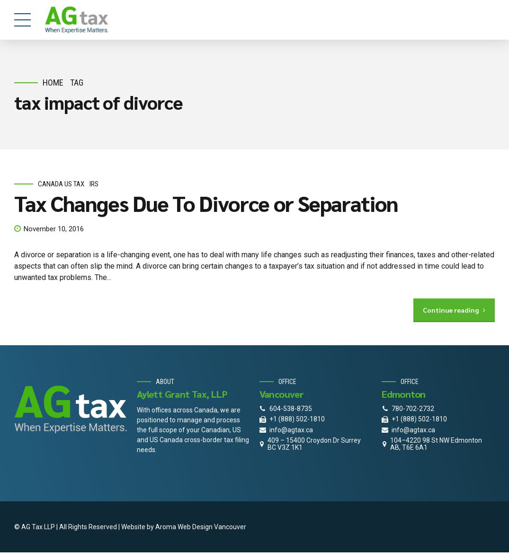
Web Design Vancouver (212, 527)
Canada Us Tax (61, 184)
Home (53, 82)
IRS (93, 184)
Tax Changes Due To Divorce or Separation (206, 203)
